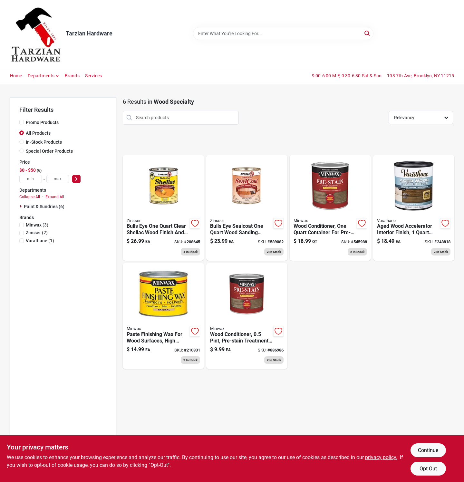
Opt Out (428, 469)
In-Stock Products (44, 142)
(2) (37, 232)
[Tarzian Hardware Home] (35, 34)
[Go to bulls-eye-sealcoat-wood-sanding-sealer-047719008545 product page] (246, 208)
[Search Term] (283, 33)
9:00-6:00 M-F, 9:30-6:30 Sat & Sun (347, 75)
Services (93, 75)
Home (16, 75)
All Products (38, 133)
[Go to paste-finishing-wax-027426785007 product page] (163, 316)
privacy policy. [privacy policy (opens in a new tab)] (381, 457)
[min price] (30, 179)
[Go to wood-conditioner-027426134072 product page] (246, 316)
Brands (72, 75)
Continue (428, 450)
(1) (40, 240)
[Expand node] (21, 206)
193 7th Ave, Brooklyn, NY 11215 (420, 75)
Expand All (54, 197)
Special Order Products (49, 151)
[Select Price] (76, 179)
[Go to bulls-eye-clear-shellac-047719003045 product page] (163, 208)
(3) (37, 224)
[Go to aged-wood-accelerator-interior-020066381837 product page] (413, 208)
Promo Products (42, 122)
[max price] (57, 179)
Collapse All (29, 197)
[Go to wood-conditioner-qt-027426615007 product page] (330, 208)
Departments (41, 75)
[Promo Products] (21, 122)
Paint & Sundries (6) (44, 206)
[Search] (367, 33)
